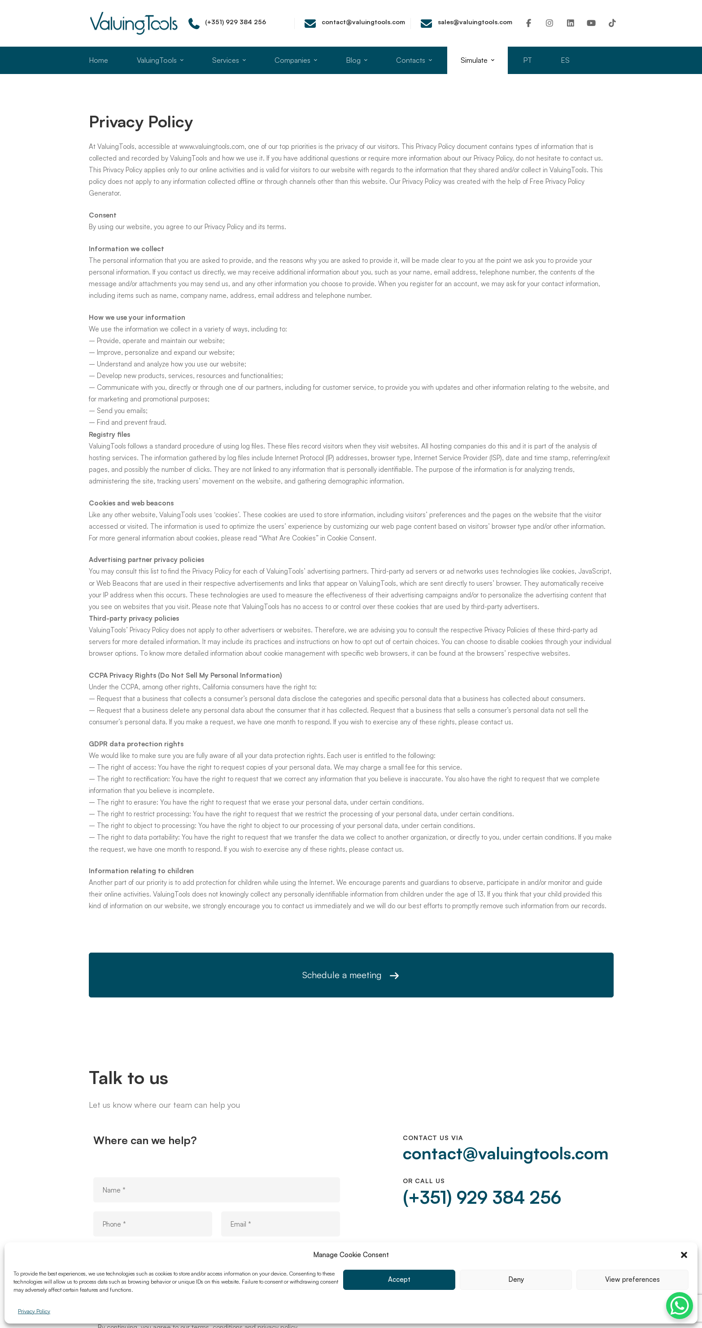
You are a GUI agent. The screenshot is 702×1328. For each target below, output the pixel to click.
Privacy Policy (34, 1311)
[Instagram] (549, 23)
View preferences (632, 1279)
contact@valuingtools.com (506, 1153)
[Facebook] (529, 23)
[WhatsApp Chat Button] (679, 1305)
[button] (684, 1254)
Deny (516, 1279)
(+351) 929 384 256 (482, 1197)
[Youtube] (591, 23)
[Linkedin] (570, 23)
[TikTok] (612, 23)
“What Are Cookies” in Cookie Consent (317, 543)
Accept (399, 1279)
